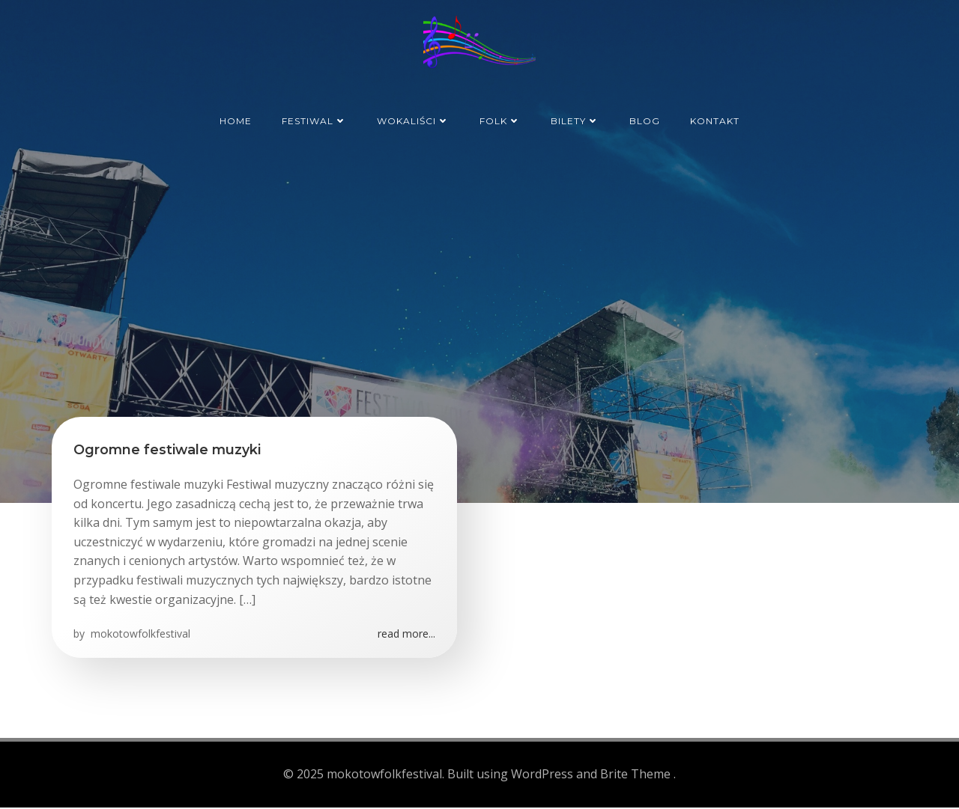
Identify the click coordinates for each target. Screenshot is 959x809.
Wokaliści (413, 118)
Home (236, 118)
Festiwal (314, 118)
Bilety (575, 118)
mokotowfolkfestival (139, 636)
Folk (500, 118)
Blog (644, 118)
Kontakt (714, 118)
